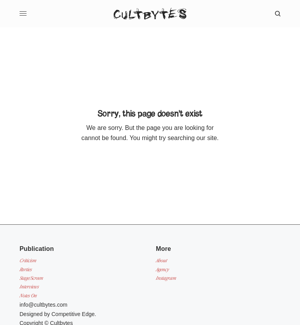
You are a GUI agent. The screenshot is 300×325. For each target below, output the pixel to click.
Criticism (28, 260)
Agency (162, 269)
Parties (26, 269)
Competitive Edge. (74, 314)
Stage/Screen (31, 278)
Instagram (166, 278)
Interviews (29, 286)
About (161, 260)
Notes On (28, 295)
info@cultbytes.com (43, 305)
